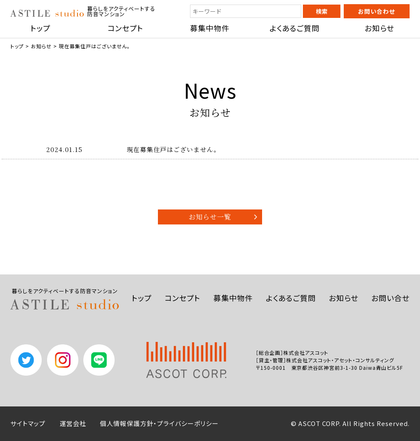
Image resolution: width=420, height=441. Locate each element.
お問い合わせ (376, 11)
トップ (40, 27)
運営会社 (73, 423)
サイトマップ (27, 423)
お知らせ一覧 (210, 217)
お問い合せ (390, 297)
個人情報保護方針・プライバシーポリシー (159, 423)
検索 (322, 11)
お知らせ (379, 27)
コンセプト (125, 27)
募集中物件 (210, 27)
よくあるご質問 (295, 27)
